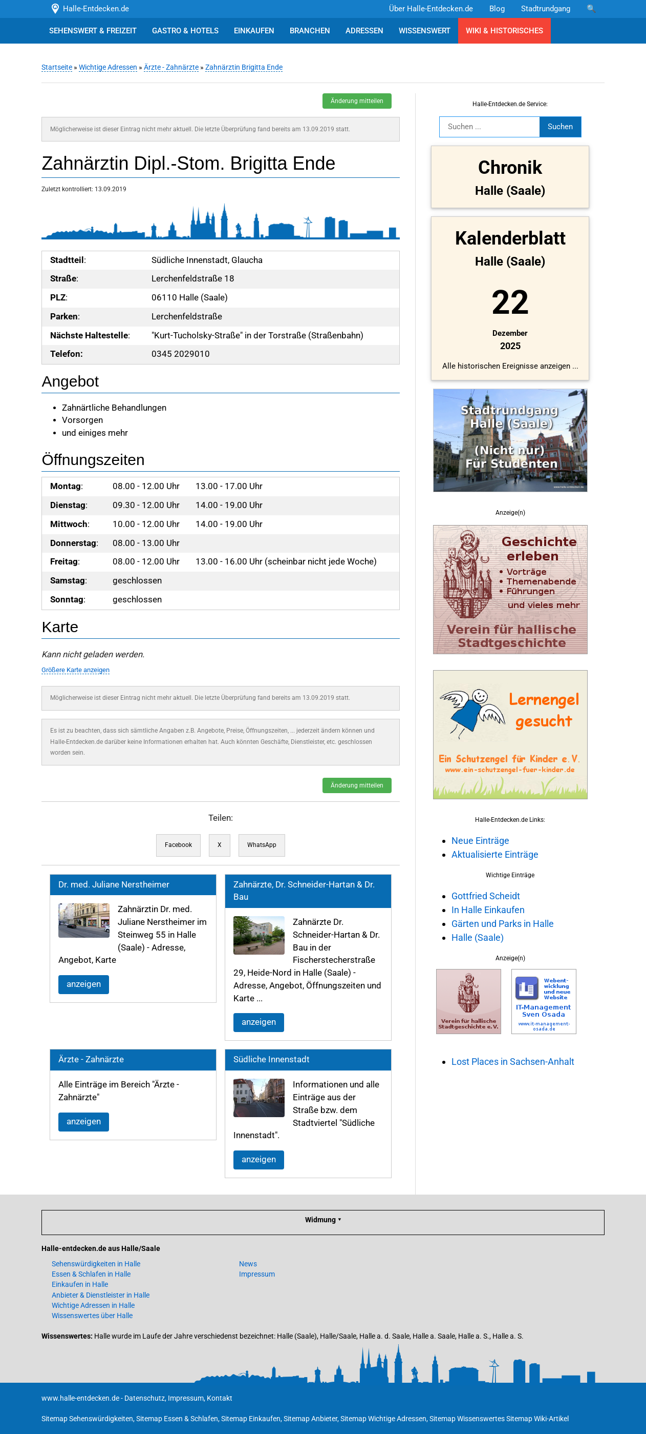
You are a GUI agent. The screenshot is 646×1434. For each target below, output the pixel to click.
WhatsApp (261, 845)
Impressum (257, 1274)
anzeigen (84, 984)
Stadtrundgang (545, 8)
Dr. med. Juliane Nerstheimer (113, 885)
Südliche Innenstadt (271, 1059)
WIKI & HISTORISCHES (504, 30)
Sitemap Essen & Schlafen (177, 1419)
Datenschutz (144, 1398)
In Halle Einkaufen (488, 909)
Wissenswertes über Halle (92, 1315)
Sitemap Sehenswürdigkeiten (87, 1419)
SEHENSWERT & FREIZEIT (93, 30)
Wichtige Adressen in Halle (93, 1305)
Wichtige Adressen (108, 67)
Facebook (178, 845)
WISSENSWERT (424, 30)
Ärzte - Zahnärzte (171, 67)
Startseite (56, 67)
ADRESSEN (364, 30)
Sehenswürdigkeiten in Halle (96, 1264)
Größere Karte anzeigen (75, 670)
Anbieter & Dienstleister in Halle (100, 1295)
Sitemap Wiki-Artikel (537, 1419)
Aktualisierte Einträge (495, 854)
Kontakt (219, 1398)
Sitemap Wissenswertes (467, 1419)
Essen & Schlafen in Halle (91, 1274)
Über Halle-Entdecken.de (431, 8)
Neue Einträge (480, 840)
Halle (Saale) (477, 937)
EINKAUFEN (254, 30)
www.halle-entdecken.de (80, 1398)
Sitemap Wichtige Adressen (383, 1419)
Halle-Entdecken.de (89, 9)
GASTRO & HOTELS (185, 30)
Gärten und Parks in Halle (502, 923)
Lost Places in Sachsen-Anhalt (512, 1061)
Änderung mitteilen (357, 101)
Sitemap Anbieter (310, 1419)
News (248, 1264)
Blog (497, 8)
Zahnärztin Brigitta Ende (244, 67)
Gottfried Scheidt (485, 896)
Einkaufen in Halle (80, 1284)
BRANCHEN (310, 30)
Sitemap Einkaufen (251, 1419)
